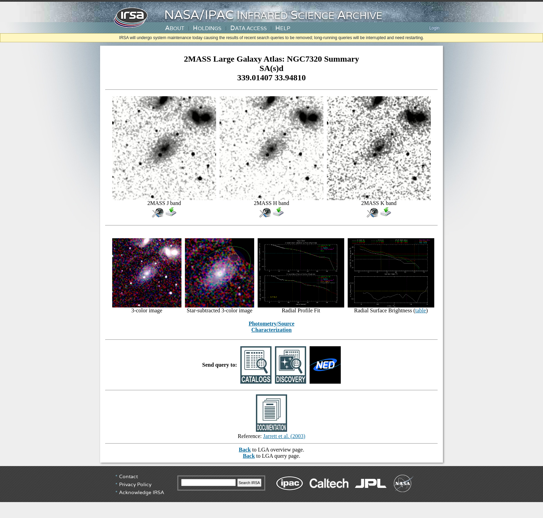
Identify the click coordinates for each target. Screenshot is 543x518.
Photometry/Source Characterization (271, 327)
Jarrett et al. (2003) (284, 436)
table (420, 310)
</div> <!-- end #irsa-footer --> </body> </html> (271, 492)
